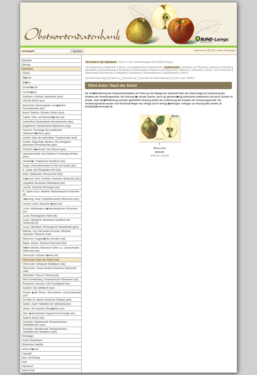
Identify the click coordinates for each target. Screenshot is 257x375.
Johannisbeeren (152, 72)
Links (24, 362)
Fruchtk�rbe (30, 92)
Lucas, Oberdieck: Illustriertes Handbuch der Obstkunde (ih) (46, 221)
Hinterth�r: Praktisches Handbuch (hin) (44, 161)
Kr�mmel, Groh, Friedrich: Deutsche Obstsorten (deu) (52, 178)
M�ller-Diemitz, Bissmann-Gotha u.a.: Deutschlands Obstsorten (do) (51, 249)
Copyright (26, 353)
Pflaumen (184, 70)
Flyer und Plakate (30, 357)
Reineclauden (140, 70)
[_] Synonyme (127, 78)
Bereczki (160, 148)
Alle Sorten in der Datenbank (101, 62)
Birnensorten (156, 67)
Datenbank (27, 68)
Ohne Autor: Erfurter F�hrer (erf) (40, 255)
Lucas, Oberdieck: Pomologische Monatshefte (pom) (51, 227)
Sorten (26, 73)
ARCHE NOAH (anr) (34, 100)
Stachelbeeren (171, 72)
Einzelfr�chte (30, 87)
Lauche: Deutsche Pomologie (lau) (41, 187)
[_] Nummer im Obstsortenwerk (153, 78)
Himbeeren (135, 72)
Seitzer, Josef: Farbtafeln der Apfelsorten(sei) (47, 304)
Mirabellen (125, 70)
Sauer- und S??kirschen (219, 70)
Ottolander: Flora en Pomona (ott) (41, 275)
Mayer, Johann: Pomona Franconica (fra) (44, 243)
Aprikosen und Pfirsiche (194, 67)
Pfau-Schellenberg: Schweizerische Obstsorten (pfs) (51, 279)
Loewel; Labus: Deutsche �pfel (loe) (42, 203)
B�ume (27, 77)
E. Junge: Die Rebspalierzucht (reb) (42, 169)
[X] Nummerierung (95, 78)
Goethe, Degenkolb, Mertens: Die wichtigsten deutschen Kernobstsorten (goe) (47, 143)
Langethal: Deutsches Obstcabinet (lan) (44, 183)
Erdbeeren (121, 72)
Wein (184, 72)
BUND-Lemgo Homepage (222, 50)
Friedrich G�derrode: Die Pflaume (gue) (44, 149)
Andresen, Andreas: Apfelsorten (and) (43, 96)
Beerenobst (91, 72)
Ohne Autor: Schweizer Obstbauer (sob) (44, 264)
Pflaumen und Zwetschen (163, 70)
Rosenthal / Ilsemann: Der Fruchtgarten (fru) (46, 283)
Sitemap (25, 64)
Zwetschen (198, 70)
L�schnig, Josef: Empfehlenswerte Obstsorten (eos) (51, 199)
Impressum (200, 50)
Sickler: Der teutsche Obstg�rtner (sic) (44, 308)
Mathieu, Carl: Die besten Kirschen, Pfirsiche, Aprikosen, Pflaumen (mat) (47, 232)
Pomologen (27, 336)
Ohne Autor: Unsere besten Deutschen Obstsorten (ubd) (49, 269)
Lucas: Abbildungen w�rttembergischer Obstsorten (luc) (50, 210)
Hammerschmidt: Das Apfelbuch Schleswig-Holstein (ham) (50, 155)
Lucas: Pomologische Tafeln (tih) (40, 215)
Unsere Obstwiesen (32, 340)
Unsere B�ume (30, 349)
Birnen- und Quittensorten (133, 67)
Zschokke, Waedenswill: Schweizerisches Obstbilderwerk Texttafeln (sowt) (45, 330)
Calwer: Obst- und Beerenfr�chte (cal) (43, 117)
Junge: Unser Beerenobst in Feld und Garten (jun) (49, 165)
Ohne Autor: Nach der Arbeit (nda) (41, 259)
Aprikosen (215, 67)
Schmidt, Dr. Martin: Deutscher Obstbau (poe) (47, 299)
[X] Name (112, 78)
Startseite (26, 60)
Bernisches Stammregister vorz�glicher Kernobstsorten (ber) (44, 107)
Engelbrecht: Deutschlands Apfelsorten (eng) (46, 125)
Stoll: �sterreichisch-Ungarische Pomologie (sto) (49, 313)
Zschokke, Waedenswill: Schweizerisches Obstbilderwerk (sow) (45, 323)
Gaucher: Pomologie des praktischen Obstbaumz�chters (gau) (42, 132)
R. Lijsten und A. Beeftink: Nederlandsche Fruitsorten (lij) (51, 193)
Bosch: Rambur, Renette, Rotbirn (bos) (43, 112)
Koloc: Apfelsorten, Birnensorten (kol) (42, 174)
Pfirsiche (227, 67)
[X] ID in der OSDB (182, 78)
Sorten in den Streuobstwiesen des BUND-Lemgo (145, 62)
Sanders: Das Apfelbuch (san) (39, 287)
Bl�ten (27, 82)
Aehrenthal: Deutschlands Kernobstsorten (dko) (48, 121)
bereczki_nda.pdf (159, 155)
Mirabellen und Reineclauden (101, 70)
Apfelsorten (110, 67)
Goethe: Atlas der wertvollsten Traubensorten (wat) (50, 137)
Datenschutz (28, 370)
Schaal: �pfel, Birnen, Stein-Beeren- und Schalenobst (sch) (52, 294)
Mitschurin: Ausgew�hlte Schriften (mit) (44, 238)
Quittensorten (172, 67)
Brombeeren (107, 72)
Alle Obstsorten (93, 67)
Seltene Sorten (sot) (33, 317)
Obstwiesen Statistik (32, 344)
